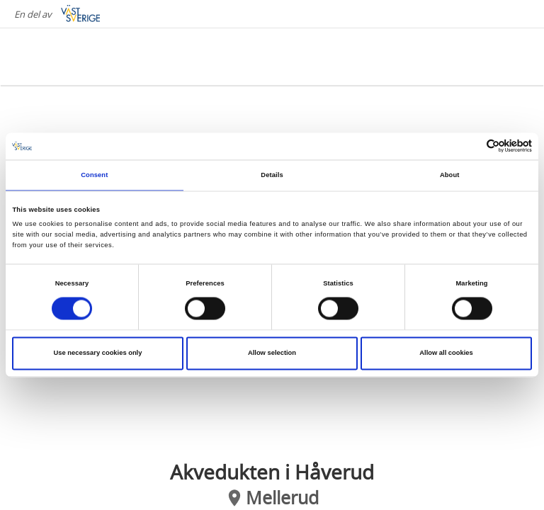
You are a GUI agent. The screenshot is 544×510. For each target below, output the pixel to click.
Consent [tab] (94, 174)
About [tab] (450, 174)
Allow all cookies (445, 353)
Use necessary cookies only (98, 353)
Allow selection (272, 353)
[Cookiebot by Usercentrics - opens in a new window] (470, 146)
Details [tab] (272, 174)
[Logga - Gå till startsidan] (70, 56)
